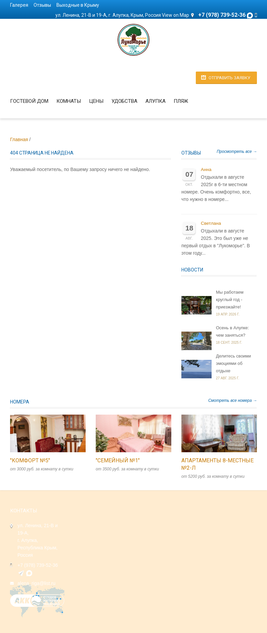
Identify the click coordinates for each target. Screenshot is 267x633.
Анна (206, 169)
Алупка (155, 101)
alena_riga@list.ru (36, 583)
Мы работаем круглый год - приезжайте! (229, 299)
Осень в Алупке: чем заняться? (232, 331)
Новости (192, 269)
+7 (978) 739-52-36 (37, 565)
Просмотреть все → (237, 151)
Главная (19, 139)
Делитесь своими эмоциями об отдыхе (233, 363)
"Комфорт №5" (30, 460)
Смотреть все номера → (232, 400)
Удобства (124, 101)
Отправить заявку (229, 77)
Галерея (19, 5)
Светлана (211, 223)
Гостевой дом (29, 101)
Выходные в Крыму (77, 5)
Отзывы (42, 5)
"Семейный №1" (118, 460)
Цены (96, 101)
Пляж (181, 101)
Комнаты (68, 101)
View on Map (175, 15)
